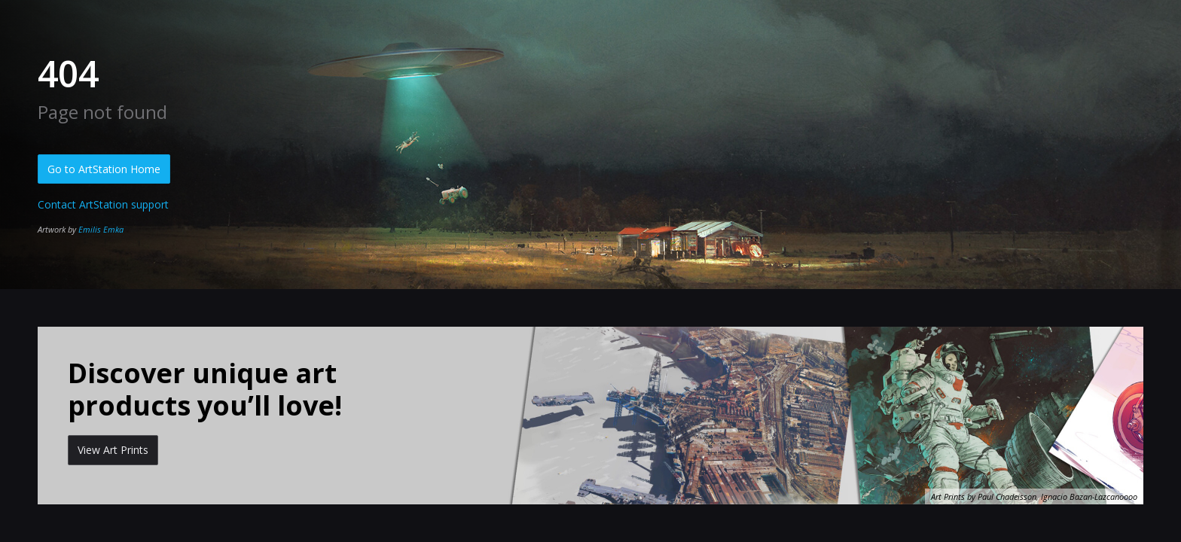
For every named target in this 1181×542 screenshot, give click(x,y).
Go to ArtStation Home (103, 169)
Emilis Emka (101, 229)
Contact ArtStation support (103, 204)
